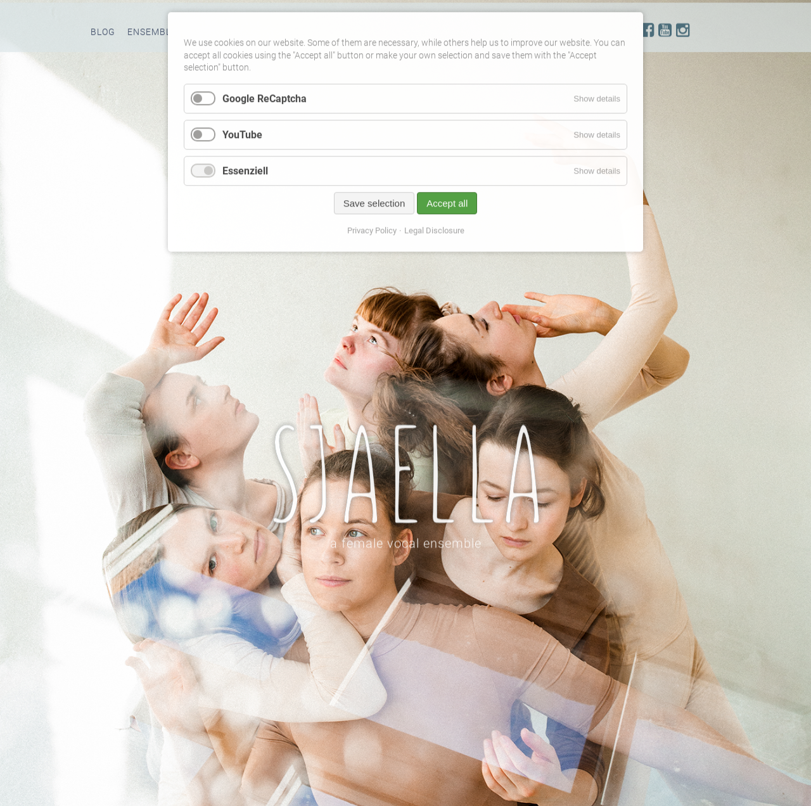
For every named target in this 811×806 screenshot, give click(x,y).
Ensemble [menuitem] (152, 35)
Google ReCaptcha (264, 102)
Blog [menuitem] (103, 35)
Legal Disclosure (434, 234)
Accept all (447, 207)
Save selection (374, 207)
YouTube (242, 138)
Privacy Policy (372, 234)
